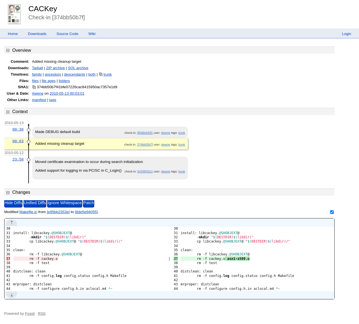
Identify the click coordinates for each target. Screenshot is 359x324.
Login (346, 34)
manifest (39, 100)
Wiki (91, 34)
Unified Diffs (35, 203)
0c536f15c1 (145, 171)
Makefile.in (28, 212)
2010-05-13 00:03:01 (67, 93)
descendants (74, 74)
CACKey (42, 8)
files (35, 81)
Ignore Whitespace (64, 203)
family (37, 74)
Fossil (30, 313)
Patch (88, 203)
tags (52, 100)
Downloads (37, 34)
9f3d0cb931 (145, 132)
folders (64, 81)
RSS (41, 313)
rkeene (37, 93)
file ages (49, 81)
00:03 (18, 141)
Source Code (68, 34)
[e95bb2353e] (58, 212)
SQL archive (78, 68)
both (92, 74)
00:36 (18, 129)
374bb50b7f (145, 144)
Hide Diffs (13, 203)
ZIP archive (55, 68)
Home (13, 34)
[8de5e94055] (86, 212)
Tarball (37, 68)
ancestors (53, 74)
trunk (107, 74)
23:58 (18, 159)
